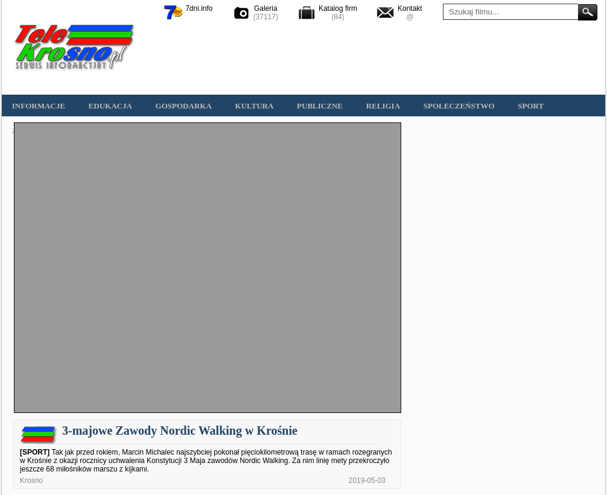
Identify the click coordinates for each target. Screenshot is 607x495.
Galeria (266, 8)
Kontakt (410, 8)
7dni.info (198, 8)
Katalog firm (338, 8)
